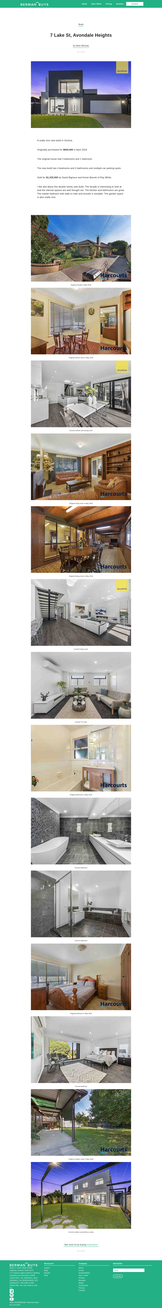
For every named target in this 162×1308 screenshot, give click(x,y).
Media (81, 1283)
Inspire (47, 1268)
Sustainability (84, 1273)
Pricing (109, 4)
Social (81, 1270)
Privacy (82, 1288)
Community (83, 1285)
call (35, 1285)
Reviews (120, 4)
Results (47, 1273)
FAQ (46, 1275)
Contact (134, 4)
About (81, 1268)
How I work (83, 1275)
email (29, 1285)
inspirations (92, 1245)
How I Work (96, 4)
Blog (46, 1270)
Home (84, 4)
